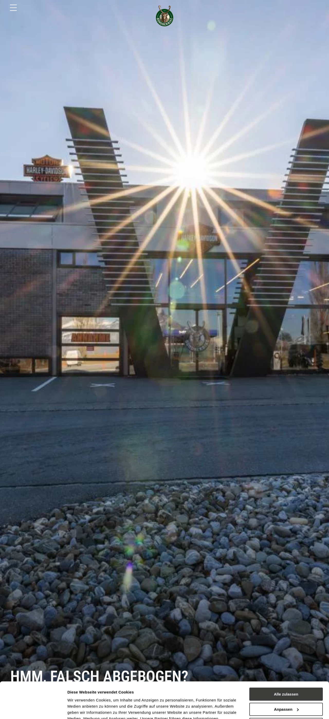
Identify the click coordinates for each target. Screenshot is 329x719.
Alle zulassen (286, 658)
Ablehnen (286, 688)
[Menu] (13, 8)
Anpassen (286, 673)
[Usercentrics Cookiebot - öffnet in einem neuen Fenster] (33, 709)
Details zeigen (80, 709)
